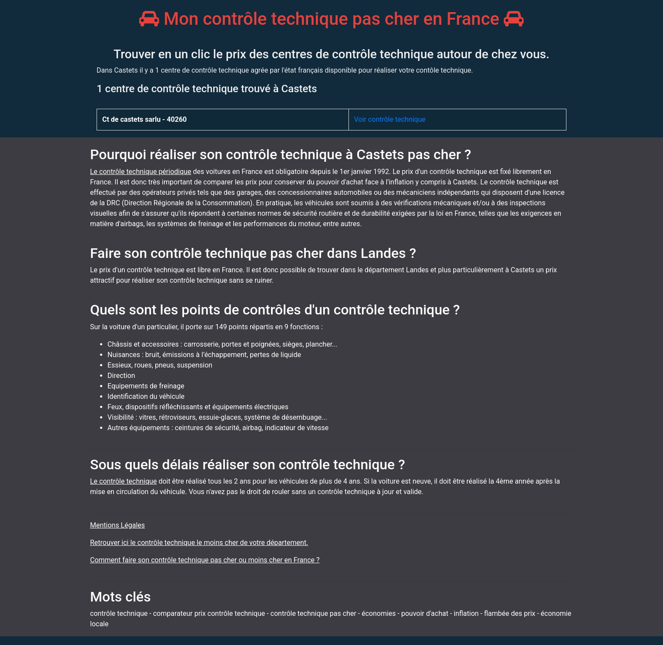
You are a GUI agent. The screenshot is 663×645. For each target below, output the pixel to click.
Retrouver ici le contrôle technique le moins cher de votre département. (199, 542)
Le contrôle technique (123, 481)
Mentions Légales (117, 525)
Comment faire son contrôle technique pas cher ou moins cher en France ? (205, 560)
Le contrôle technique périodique (140, 171)
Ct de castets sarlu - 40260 (144, 119)
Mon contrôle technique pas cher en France (331, 19)
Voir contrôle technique (390, 119)
